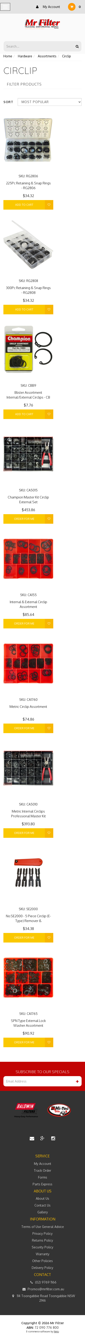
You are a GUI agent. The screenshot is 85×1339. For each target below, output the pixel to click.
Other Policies (42, 1261)
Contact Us (42, 1205)
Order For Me (24, 519)
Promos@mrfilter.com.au (42, 1289)
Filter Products (24, 84)
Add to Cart (24, 204)
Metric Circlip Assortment (28, 706)
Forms (42, 1177)
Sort (8, 102)
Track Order (42, 1170)
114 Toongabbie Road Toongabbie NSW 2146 (42, 1298)
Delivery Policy (42, 1268)
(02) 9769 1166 (42, 1282)
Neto (56, 1331)
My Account (47, 7)
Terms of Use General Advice (42, 1227)
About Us (42, 1198)
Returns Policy (42, 1240)
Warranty (42, 1254)
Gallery (42, 1212)
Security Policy (42, 1247)
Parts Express (42, 1184)
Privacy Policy (42, 1233)
